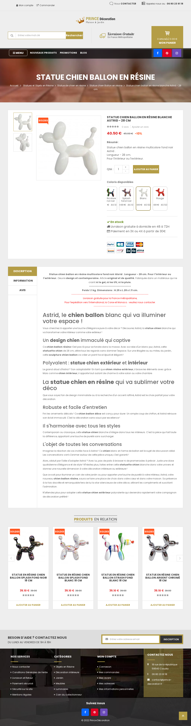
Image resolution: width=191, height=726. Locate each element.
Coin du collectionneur (69, 694)
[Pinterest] (167, 53)
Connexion (105, 666)
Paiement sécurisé (22, 683)
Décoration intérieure (67, 672)
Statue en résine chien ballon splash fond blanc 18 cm (73, 577)
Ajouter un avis (140, 126)
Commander (45, 5)
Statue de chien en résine (71, 85)
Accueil (14, 85)
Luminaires (62, 689)
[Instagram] (176, 53)
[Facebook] (158, 53)
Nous (125, 3)
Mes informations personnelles (116, 689)
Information (23, 281)
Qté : (110, 169)
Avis (22, 290)
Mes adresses (107, 683)
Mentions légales (22, 694)
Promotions (68, 52)
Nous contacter (21, 666)
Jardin (59, 677)
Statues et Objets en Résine (38, 85)
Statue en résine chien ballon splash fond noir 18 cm (28, 577)
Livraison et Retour (22, 677)
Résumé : (113, 142)
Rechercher (74, 35)
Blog (83, 52)
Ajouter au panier (146, 169)
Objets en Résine (65, 666)
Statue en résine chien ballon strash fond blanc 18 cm (117, 577)
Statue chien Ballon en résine (106, 85)
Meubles (60, 683)
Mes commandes (109, 672)
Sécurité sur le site (22, 689)
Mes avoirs (105, 677)
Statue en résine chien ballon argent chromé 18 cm (162, 577)
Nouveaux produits (43, 52)
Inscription (171, 639)
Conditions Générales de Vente (30, 672)
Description (22, 271)
